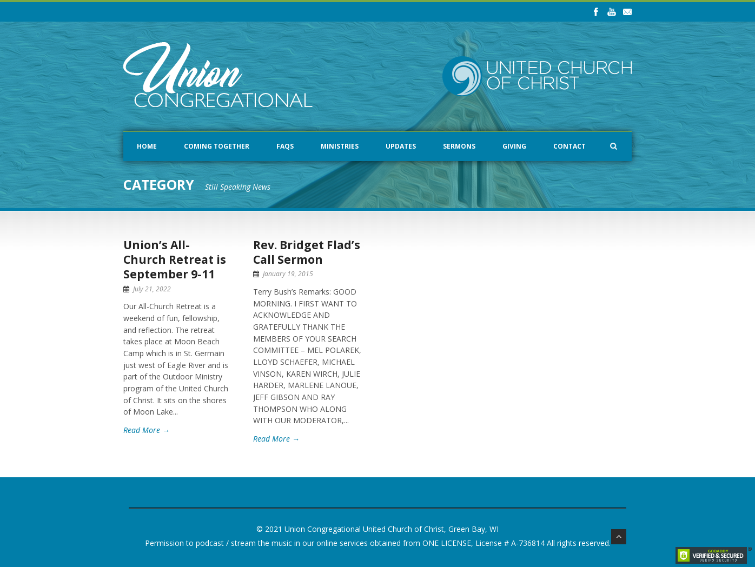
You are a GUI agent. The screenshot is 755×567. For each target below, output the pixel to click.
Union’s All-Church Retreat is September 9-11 (174, 259)
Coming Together (216, 146)
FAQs (285, 146)
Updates (401, 146)
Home (147, 146)
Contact (569, 146)
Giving (514, 146)
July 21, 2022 (152, 288)
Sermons (459, 146)
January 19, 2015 (288, 273)
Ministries (340, 146)
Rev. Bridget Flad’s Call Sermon (306, 252)
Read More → (146, 430)
